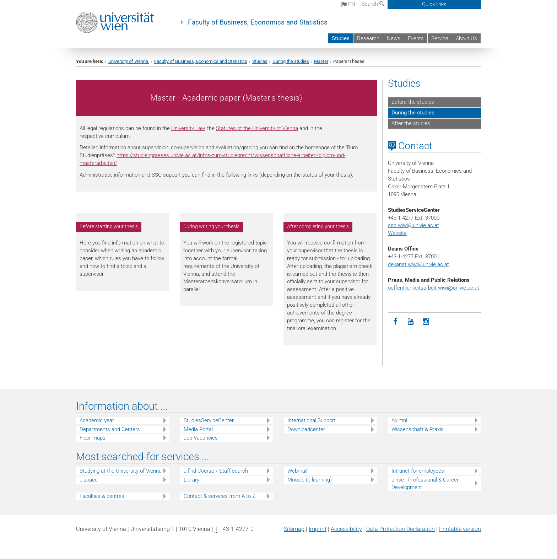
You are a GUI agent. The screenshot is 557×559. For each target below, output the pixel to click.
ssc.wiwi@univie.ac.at (413, 225)
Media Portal (198, 429)
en (348, 4)
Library (191, 480)
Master (321, 61)
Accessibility (346, 529)
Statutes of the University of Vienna (257, 128)
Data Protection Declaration (400, 529)
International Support (311, 420)
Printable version (460, 529)
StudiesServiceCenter (209, 420)
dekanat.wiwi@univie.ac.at (418, 264)
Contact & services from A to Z (219, 496)
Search (373, 4)
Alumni (399, 420)
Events (416, 38)
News (393, 38)
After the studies (410, 123)
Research (368, 38)
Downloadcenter (306, 429)
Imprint (317, 529)
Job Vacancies (201, 438)
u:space (89, 480)
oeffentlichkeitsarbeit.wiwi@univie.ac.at (433, 288)
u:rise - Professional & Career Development (425, 483)
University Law (188, 128)
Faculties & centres (102, 496)
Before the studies (412, 102)
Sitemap (294, 529)
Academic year (97, 420)
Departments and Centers (110, 429)
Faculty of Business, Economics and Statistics (258, 22)
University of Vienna (128, 61)
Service (439, 38)
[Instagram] (426, 321)
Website (397, 233)
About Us (466, 38)
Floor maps (93, 438)
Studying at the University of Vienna (121, 471)
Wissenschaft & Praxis (417, 429)
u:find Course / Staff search (216, 471)
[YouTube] (410, 321)
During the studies (290, 61)
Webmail (297, 471)
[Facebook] (395, 321)
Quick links (434, 4)
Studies (341, 38)
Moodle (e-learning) (309, 480)
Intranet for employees (417, 471)
